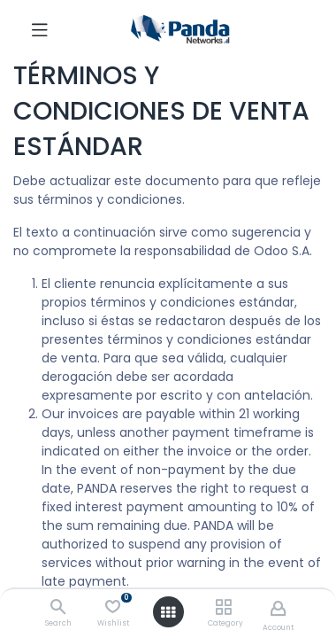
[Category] (223, 608)
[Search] (58, 608)
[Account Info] (278, 608)
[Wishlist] (112, 607)
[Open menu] (168, 612)
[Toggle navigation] (39, 29)
